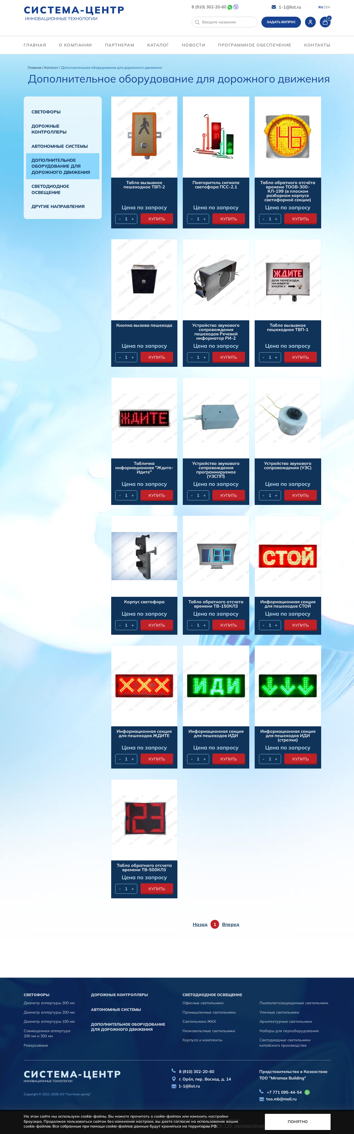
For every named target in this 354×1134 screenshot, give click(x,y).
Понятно (298, 1121)
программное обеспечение (255, 45)
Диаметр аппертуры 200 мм (49, 1012)
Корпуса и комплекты (202, 1040)
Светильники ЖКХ (199, 1021)
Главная (35, 45)
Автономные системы (59, 146)
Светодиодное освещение (50, 189)
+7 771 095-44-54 (284, 1092)
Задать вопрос (281, 22)
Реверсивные (36, 1045)
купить (157, 218)
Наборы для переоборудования (289, 1030)
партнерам (120, 45)
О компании (75, 45)
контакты (317, 45)
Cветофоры (46, 111)
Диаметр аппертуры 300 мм (49, 1002)
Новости (193, 45)
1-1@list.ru (290, 7)
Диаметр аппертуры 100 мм (49, 1021)
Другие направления (58, 206)
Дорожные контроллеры (48, 129)
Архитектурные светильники (286, 1021)
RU (320, 7)
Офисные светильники (203, 1002)
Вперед (230, 924)
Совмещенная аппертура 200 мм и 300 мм (47, 1033)
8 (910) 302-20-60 (209, 6)
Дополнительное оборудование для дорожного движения (60, 166)
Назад (200, 924)
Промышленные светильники (209, 1012)
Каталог (158, 45)
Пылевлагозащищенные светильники (294, 1002)
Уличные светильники (279, 1012)
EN (328, 7)
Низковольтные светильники (209, 1030)
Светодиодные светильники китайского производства (285, 1043)
